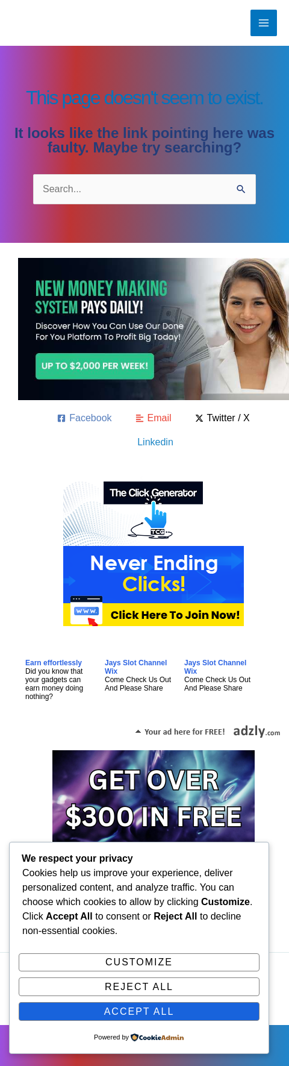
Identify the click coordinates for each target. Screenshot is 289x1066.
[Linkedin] (153, 442)
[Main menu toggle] (263, 23)
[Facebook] (84, 418)
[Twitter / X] (222, 418)
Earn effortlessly (53, 663)
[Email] (153, 418)
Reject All (139, 987)
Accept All (139, 1011)
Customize (139, 962)
